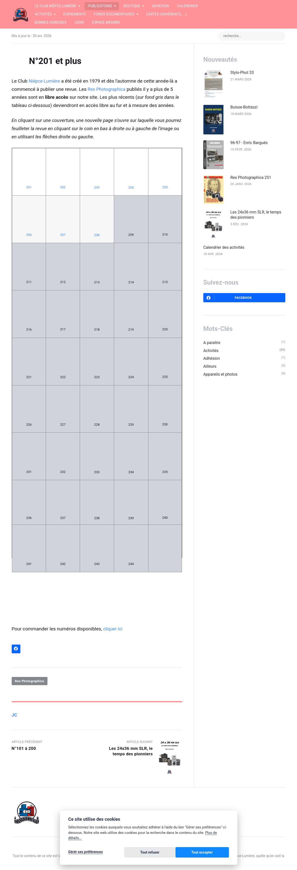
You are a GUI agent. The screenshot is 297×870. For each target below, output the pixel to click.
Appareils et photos (235, 385)
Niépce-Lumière (45, 81)
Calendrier (187, 6)
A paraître (226, 352)
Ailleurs (224, 377)
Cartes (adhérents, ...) (166, 14)
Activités (225, 360)
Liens (79, 22)
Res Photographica (108, 90)
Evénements (74, 14)
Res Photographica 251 (267, 183)
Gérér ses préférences (85, 853)
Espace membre (106, 22)
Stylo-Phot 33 (258, 73)
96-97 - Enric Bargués (265, 146)
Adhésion (160, 6)
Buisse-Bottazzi (260, 109)
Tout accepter (213, 853)
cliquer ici (113, 629)
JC (15, 716)
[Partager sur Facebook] (16, 649)
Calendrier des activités (238, 256)
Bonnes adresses (51, 22)
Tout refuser (180, 853)
